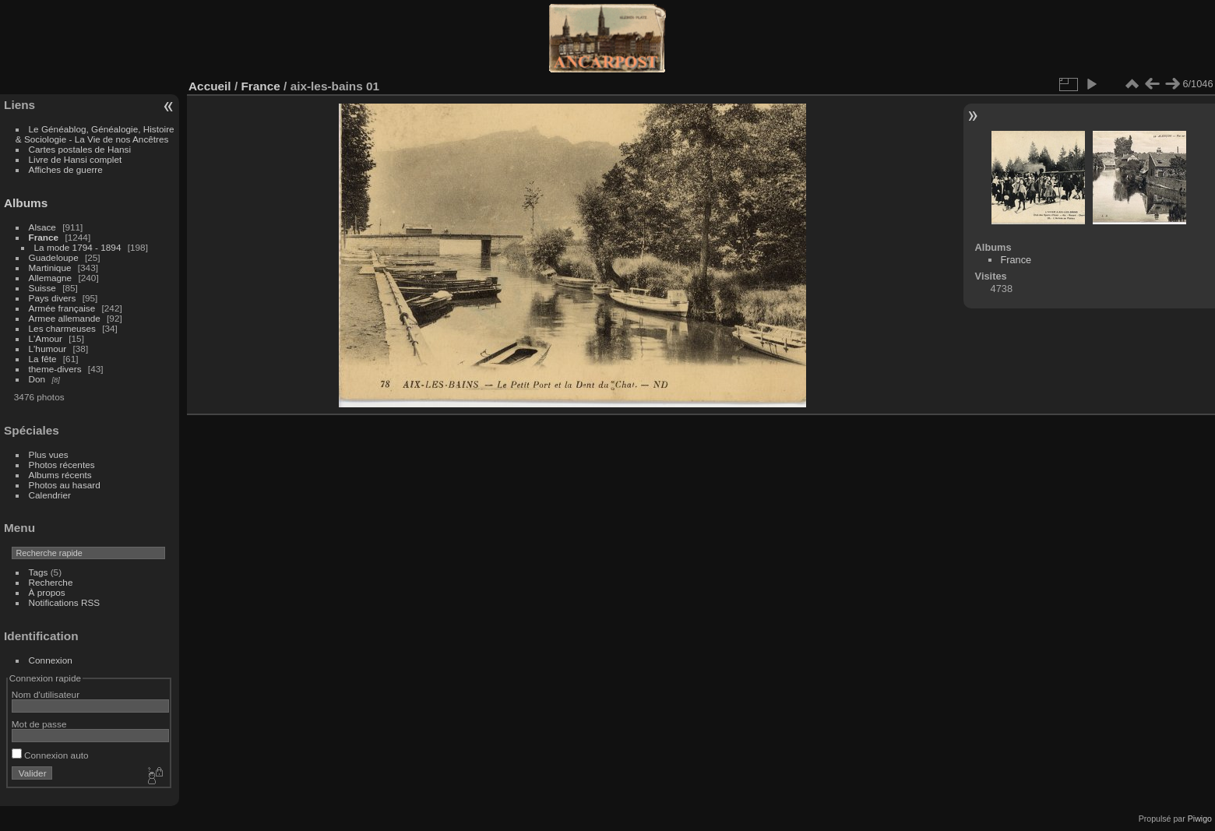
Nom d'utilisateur (45, 694)
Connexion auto (50, 755)
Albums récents (60, 475)
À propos (47, 592)
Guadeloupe (54, 257)
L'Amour (45, 338)
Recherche (51, 582)
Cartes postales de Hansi (80, 149)
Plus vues (49, 454)
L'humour (48, 348)
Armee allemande (64, 318)
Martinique (50, 267)
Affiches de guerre (66, 169)
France (44, 237)
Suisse (42, 288)
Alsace (42, 227)
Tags (38, 572)
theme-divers (55, 369)
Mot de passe (39, 724)
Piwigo (1200, 818)
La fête (43, 359)
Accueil (209, 86)
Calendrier (50, 495)
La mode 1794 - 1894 (78, 247)
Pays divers (52, 298)
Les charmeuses (62, 328)
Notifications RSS (64, 602)
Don (37, 379)
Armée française (62, 308)
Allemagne (50, 278)
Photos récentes (62, 465)
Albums (26, 203)
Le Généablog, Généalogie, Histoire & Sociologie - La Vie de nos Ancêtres (95, 134)
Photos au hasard (64, 485)
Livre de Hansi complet (75, 159)
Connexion (50, 660)
